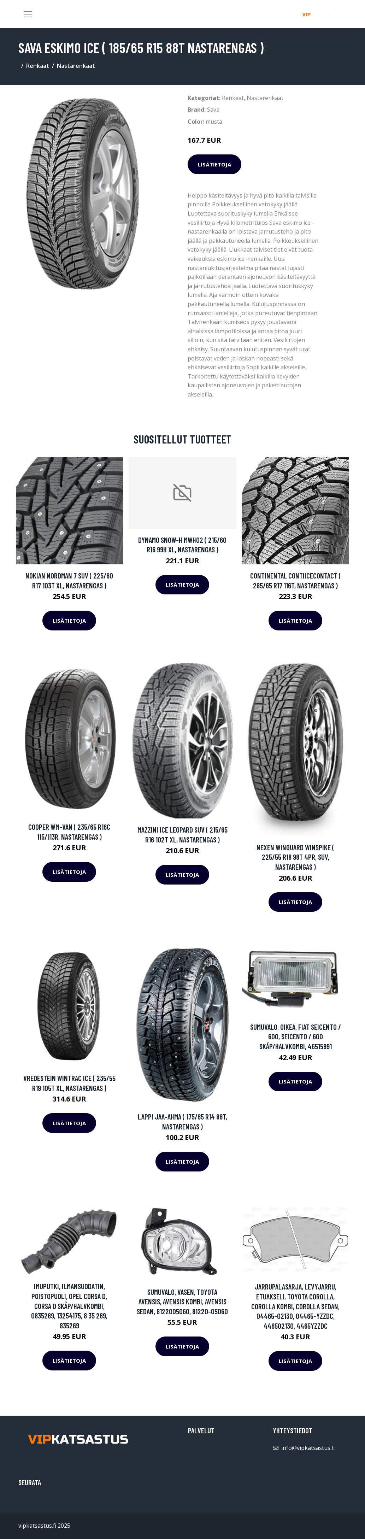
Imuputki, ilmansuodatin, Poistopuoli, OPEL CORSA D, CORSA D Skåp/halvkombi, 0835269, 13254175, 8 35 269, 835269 (69, 1305)
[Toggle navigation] (27, 14)
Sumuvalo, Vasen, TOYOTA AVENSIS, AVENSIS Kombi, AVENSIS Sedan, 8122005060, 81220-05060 (182, 1301)
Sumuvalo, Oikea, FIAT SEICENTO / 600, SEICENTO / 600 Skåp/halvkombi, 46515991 (295, 1036)
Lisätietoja (214, 164)
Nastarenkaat (76, 66)
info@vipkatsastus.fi (308, 1448)
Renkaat (37, 66)
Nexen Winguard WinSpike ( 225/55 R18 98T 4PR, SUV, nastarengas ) (295, 857)
